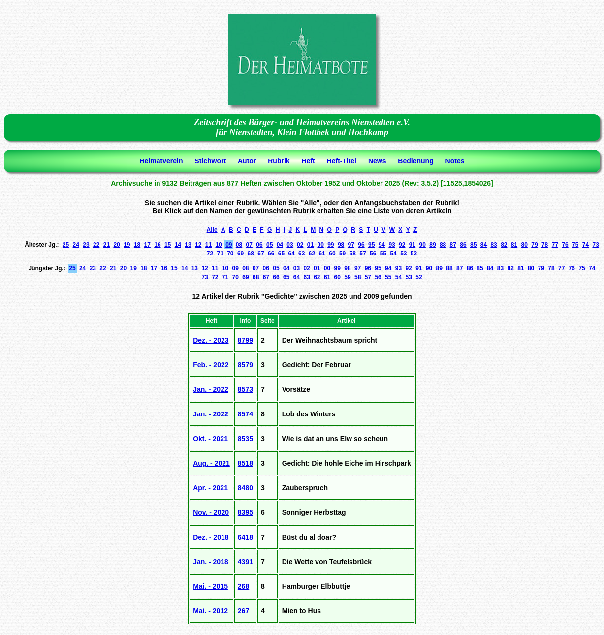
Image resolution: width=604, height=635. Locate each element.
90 (422, 244)
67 (260, 253)
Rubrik (278, 161)
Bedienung (415, 161)
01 (310, 244)
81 (514, 244)
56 (373, 253)
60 (332, 253)
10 (218, 244)
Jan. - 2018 (210, 562)
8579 (245, 365)
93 (391, 244)
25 (66, 244)
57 (362, 253)
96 (361, 244)
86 (463, 244)
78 (544, 244)
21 (106, 244)
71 (220, 253)
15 (167, 244)
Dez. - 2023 (210, 340)
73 (595, 244)
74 (585, 244)
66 (271, 253)
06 (259, 244)
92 (402, 244)
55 (383, 253)
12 (198, 244)
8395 (245, 512)
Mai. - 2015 (210, 586)
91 (412, 244)
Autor (247, 161)
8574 (245, 414)
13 (188, 244)
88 (443, 244)
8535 (245, 439)
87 (453, 244)
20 (116, 244)
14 (178, 244)
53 (403, 253)
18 (137, 244)
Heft (308, 161)
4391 (245, 562)
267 (243, 611)
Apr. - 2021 (210, 488)
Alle (212, 229)
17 (147, 244)
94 (382, 244)
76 (565, 244)
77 (555, 244)
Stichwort (210, 161)
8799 (245, 340)
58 (353, 253)
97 (351, 244)
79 (534, 244)
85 (473, 244)
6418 (245, 537)
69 (240, 253)
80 (524, 244)
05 (269, 244)
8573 (245, 389)
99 (330, 244)
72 (210, 253)
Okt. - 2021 (210, 439)
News (377, 161)
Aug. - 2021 (211, 463)
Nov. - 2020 (211, 512)
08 (239, 244)
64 (291, 253)
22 (96, 244)
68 (251, 253)
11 (208, 244)
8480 (245, 488)
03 (289, 244)
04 (280, 244)
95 (371, 244)
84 (483, 244)
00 (320, 244)
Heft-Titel (341, 161)
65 (281, 253)
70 (230, 253)
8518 (245, 463)
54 (393, 253)
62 (312, 253)
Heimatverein (161, 161)
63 (301, 253)
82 (504, 244)
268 (243, 586)
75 (575, 244)
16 (157, 244)
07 (249, 244)
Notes (455, 161)
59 (342, 253)
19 (127, 244)
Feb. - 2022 (210, 365)
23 (86, 244)
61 (322, 253)
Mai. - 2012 (210, 611)
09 (228, 244)
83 (493, 244)
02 (300, 244)
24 (76, 244)
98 (341, 244)
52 (414, 253)
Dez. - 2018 (210, 537)
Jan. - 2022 (210, 389)
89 (432, 244)
